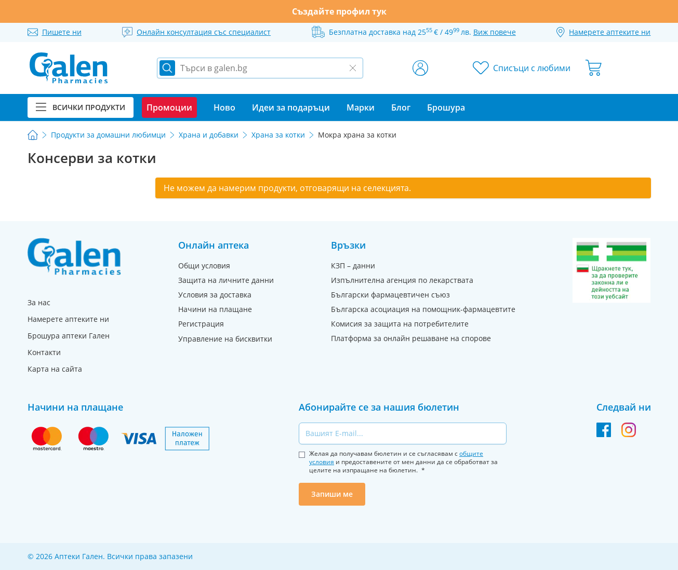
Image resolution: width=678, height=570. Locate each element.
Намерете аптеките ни (68, 319)
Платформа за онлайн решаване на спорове (411, 338)
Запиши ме (332, 494)
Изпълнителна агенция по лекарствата (402, 280)
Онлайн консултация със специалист (204, 32)
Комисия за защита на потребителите (400, 324)
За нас (39, 302)
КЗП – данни (353, 265)
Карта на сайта (55, 369)
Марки (361, 107)
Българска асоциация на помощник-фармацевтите (423, 309)
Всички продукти (80, 107)
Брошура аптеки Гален (69, 336)
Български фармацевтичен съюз (390, 295)
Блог (400, 107)
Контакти (44, 352)
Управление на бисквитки (225, 339)
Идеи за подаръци (291, 107)
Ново (224, 107)
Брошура (446, 107)
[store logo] (69, 68)
